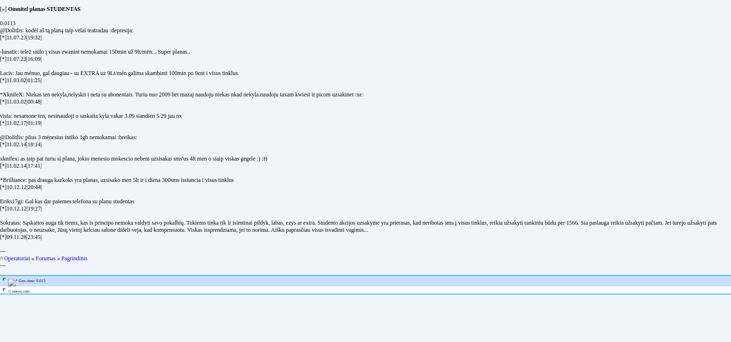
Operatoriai (17, 258)
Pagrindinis (74, 258)
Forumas (46, 258)
